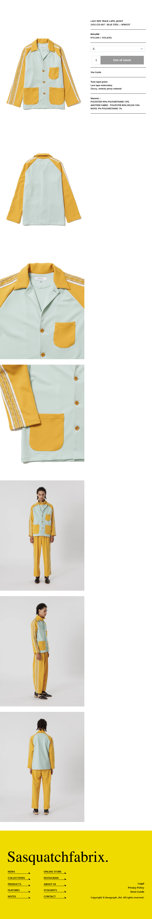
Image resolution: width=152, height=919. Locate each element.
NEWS (11, 871)
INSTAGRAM (51, 878)
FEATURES (14, 890)
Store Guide (137, 892)
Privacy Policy (136, 888)
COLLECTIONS (16, 878)
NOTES (12, 896)
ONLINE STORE (52, 871)
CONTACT (50, 896)
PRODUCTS (14, 884)
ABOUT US (50, 884)
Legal (141, 883)
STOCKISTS (50, 890)
